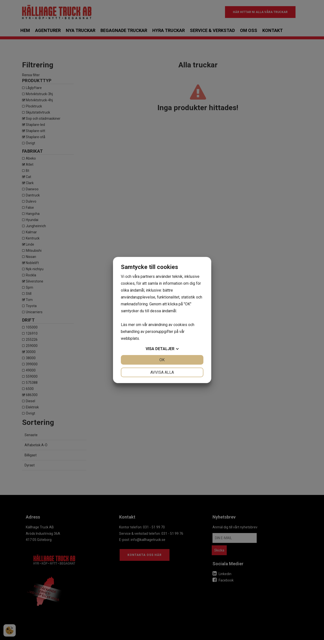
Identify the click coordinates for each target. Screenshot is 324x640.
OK (162, 359)
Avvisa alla (162, 372)
